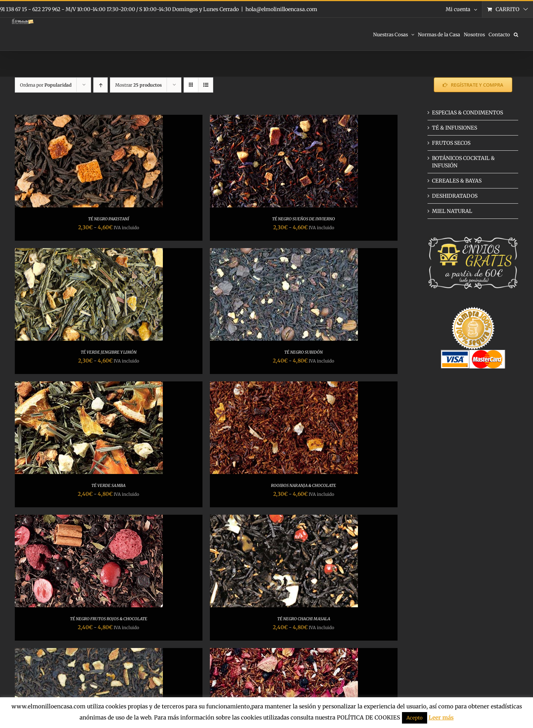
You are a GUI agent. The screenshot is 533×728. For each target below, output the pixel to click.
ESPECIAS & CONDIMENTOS (467, 112)
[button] (516, 34)
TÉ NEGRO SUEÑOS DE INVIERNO (303, 218)
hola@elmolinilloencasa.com (281, 9)
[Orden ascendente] (100, 85)
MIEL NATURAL (452, 211)
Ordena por (45, 85)
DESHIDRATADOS (454, 196)
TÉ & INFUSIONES (454, 127)
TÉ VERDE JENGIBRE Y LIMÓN (109, 352)
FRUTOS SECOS (451, 143)
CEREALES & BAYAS (457, 180)
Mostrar (138, 85)
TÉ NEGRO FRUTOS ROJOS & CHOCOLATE (108, 618)
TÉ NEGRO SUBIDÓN (303, 352)
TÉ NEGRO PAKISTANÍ (108, 218)
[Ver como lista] (205, 85)
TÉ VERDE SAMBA (108, 485)
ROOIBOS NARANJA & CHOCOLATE (303, 485)
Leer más (441, 717)
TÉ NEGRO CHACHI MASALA (303, 618)
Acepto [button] (414, 718)
